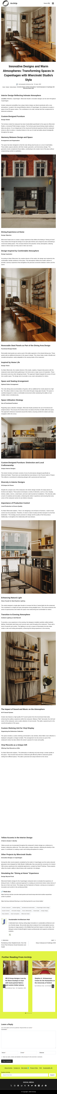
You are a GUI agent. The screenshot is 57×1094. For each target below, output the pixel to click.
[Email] (28, 1052)
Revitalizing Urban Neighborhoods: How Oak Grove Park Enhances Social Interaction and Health (14, 943)
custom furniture (6, 910)
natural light (36, 910)
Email (23, 1052)
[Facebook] (45, 1085)
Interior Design (13, 87)
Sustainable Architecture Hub (26, 84)
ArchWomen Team (11, 988)
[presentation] (15, 968)
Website (41, 1052)
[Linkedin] (18, 1085)
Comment (4, 1029)
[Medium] (38, 1085)
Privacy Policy (34, 1068)
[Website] (47, 1052)
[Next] (53, 986)
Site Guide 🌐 (25, 1068)
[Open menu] (53, 3)
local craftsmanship (26, 910)
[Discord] (28, 1085)
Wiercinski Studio (25, 913)
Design (7, 87)
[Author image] (17, 84)
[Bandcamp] (31, 1085)
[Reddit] (21, 1085)
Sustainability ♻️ (47, 1068)
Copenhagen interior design (43, 907)
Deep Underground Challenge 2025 (43, 941)
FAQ (40, 1068)
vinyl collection (5, 913)
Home (3, 87)
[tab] (25, 1013)
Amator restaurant (6, 907)
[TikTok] (42, 1085)
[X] (11, 1085)
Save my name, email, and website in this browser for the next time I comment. (22, 1056)
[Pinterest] (35, 1085)
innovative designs (16, 910)
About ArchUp (8, 1068)
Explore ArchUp (5, 1072)
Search (52, 1075)
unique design (44, 910)
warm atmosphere (15, 913)
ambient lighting (16, 907)
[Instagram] (14, 1085)
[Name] (9, 1052)
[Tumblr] (25, 1085)
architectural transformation (28, 907)
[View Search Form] (46, 3)
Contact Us (17, 1068)
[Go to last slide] (4, 986)
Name (4, 1052)
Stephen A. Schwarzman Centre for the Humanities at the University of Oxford (45, 981)
